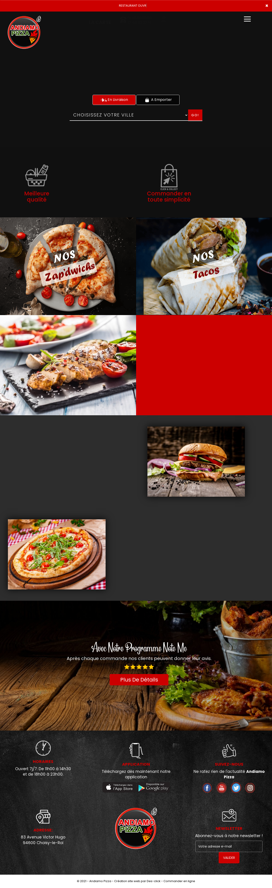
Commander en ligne (179, 881)
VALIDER (229, 857)
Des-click (154, 881)
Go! (195, 115)
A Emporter (158, 99)
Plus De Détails (139, 679)
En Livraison (114, 99)
